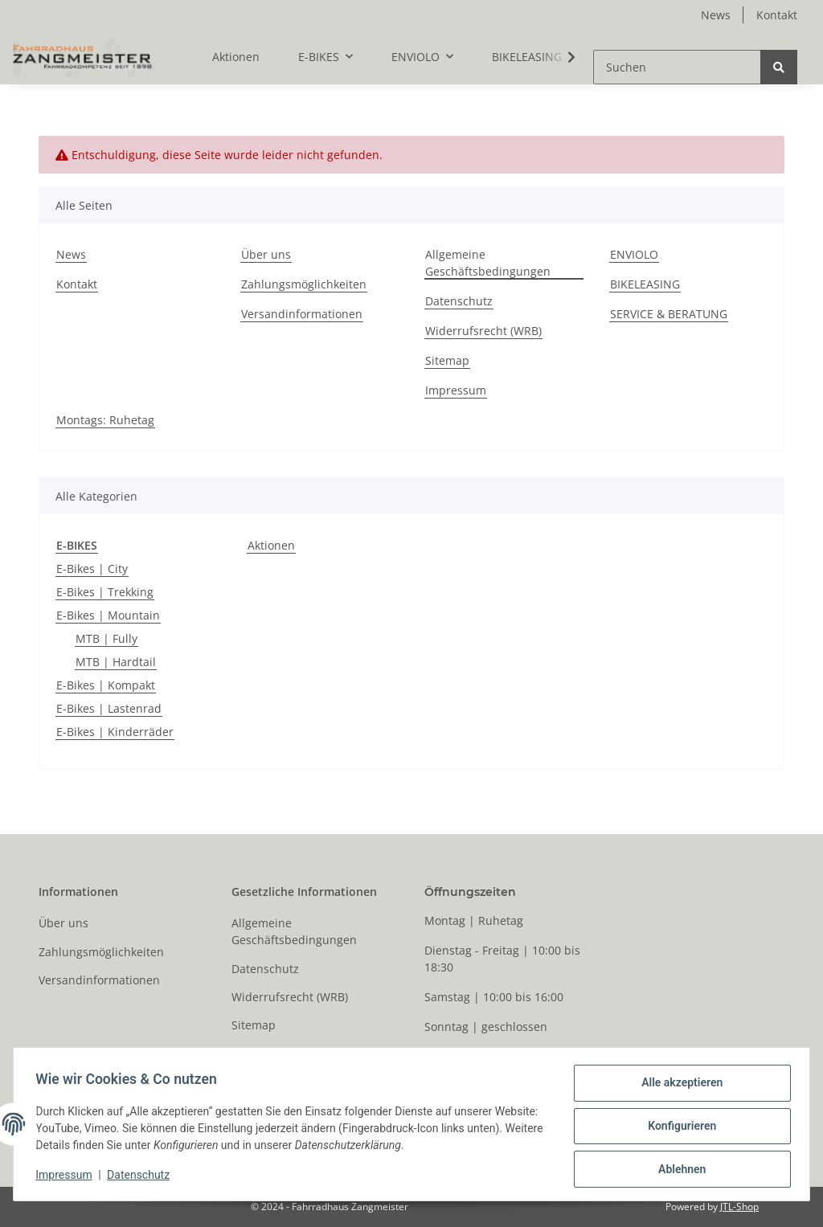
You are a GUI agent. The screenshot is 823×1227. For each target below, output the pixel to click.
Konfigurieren (678, 1128)
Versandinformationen (301, 313)
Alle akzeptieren (678, 1086)
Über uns (266, 254)
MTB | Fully (106, 638)
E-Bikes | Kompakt (105, 685)
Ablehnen (678, 1170)
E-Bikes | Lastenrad (109, 708)
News (716, 14)
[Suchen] (677, 67)
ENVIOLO (634, 254)
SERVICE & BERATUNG (668, 313)
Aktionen (271, 545)
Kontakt (776, 14)
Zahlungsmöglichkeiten (303, 284)
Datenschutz (459, 301)
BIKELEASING (527, 56)
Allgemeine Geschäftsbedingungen (488, 263)
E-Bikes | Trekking (105, 591)
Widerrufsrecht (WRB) (483, 330)
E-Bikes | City (92, 568)
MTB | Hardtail (116, 661)
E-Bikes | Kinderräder (115, 731)
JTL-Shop (739, 1206)
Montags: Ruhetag (105, 419)
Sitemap (447, 360)
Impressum (455, 390)
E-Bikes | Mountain (108, 615)
